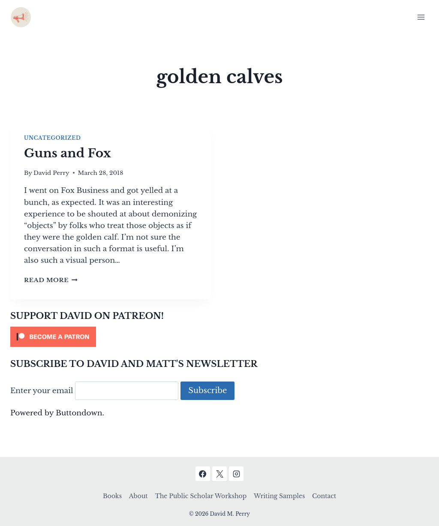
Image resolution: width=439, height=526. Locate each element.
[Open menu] (421, 17)
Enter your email (41, 390)
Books (112, 496)
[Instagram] (236, 473)
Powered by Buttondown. (57, 413)
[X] (219, 473)
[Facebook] (202, 473)
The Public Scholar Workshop (201, 496)
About (138, 496)
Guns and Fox (67, 153)
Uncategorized (52, 138)
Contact (324, 496)
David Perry (51, 173)
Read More (51, 280)
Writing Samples (279, 496)
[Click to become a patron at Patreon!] (219, 337)
